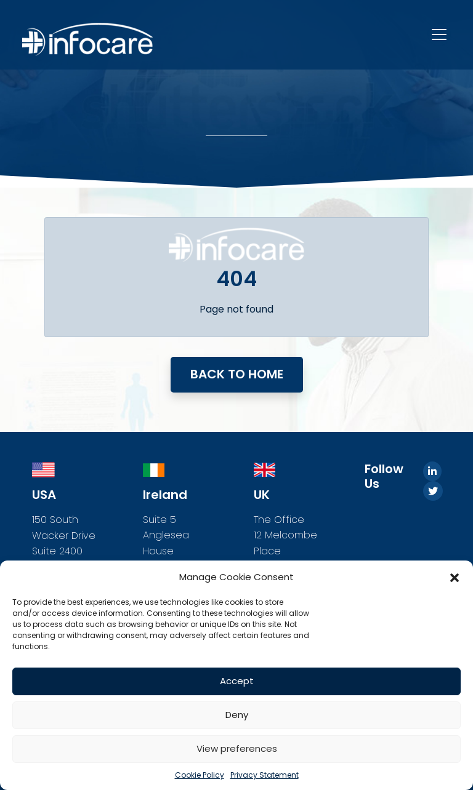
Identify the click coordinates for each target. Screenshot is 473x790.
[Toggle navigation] (439, 34)
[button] (454, 577)
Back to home (236, 374)
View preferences (236, 748)
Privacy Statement (264, 775)
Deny (236, 714)
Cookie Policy (199, 775)
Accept (237, 680)
